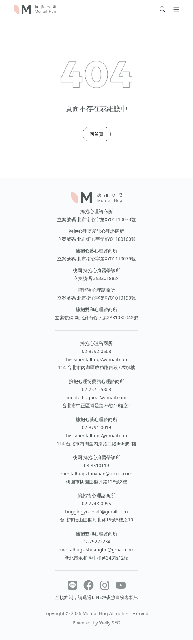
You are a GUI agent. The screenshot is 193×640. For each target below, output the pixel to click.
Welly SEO (109, 623)
